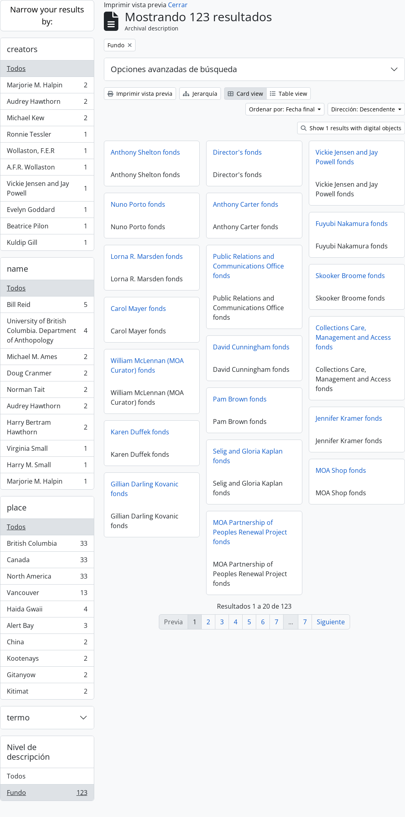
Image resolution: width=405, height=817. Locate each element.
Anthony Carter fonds (245, 204)
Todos (16, 68)
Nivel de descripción (28, 752)
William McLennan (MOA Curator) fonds (147, 365)
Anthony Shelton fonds (145, 152)
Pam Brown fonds (240, 399)
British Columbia (46, 545)
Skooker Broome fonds (350, 275)
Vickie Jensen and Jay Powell (46, 188)
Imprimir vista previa (139, 93)
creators (22, 49)
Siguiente (331, 621)
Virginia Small (46, 450)
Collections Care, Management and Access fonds (353, 337)
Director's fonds (237, 152)
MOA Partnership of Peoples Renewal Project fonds (250, 532)
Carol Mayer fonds (138, 308)
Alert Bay (46, 627)
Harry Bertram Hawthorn (46, 427)
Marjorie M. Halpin (46, 86)
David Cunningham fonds (251, 347)
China (46, 643)
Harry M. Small (46, 466)
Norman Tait (46, 391)
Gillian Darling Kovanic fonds (144, 489)
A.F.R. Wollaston (46, 169)
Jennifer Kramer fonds (349, 418)
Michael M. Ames (46, 358)
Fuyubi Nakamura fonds (352, 223)
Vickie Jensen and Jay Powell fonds (347, 157)
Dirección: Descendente (364, 109)
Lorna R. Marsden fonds (147, 256)
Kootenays (46, 660)
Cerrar (178, 4)
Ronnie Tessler (46, 136)
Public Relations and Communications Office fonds (248, 266)
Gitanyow (46, 676)
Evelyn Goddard (46, 211)
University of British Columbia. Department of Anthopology (46, 331)
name (17, 268)
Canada (46, 561)
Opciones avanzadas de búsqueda (174, 69)
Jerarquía (200, 93)
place (16, 507)
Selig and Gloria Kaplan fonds (248, 456)
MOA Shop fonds (341, 470)
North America (46, 578)
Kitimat (46, 692)
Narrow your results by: (47, 15)
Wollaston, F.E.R (46, 152)
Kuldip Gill (46, 244)
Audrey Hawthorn (46, 103)
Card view (245, 93)
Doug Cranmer (46, 374)
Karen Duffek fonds (140, 432)
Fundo (46, 794)
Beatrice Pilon (46, 227)
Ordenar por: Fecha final (282, 109)
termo (18, 717)
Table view (288, 93)
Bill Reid (46, 306)
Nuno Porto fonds (138, 204)
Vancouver (46, 594)
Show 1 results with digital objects (351, 128)
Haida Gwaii (46, 610)
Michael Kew (46, 119)
